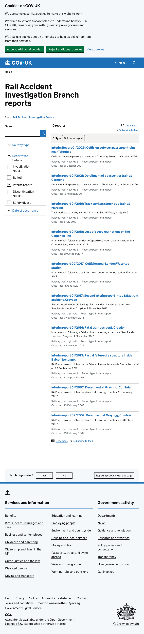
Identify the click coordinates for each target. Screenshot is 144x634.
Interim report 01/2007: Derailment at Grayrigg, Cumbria (91, 387)
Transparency (107, 557)
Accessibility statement (58, 598)
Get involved (106, 572)
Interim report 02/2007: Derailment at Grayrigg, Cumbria (91, 415)
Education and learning (66, 515)
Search (19, 125)
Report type (20, 156)
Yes (48, 475)
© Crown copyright (126, 624)
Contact (82, 598)
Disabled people (16, 568)
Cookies (33, 598)
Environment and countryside (71, 530)
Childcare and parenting (21, 542)
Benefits (10, 515)
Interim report (22, 185)
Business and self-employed (24, 534)
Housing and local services (69, 538)
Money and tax (61, 545)
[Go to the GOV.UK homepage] (18, 63)
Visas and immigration (66, 564)
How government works (114, 564)
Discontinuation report (23, 194)
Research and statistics (113, 538)
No (68, 475)
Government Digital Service (23, 608)
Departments (107, 515)
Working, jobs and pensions (69, 572)
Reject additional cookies (65, 49)
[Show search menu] (134, 63)
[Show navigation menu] (120, 63)
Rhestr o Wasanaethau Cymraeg (58, 603)
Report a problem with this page (114, 475)
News (102, 523)
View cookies (95, 49)
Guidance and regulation (114, 530)
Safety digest (22, 203)
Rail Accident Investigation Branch (33, 117)
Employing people (63, 523)
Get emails (129, 125)
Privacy (20, 598)
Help (8, 598)
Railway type (21, 145)
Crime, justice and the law (22, 561)
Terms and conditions (19, 603)
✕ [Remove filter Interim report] (65, 138)
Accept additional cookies (24, 49)
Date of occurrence (25, 210)
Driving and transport (19, 576)
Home (8, 71)
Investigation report (21, 169)
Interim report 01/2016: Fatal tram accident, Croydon (88, 327)
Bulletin (18, 177)
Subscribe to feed (127, 130)
